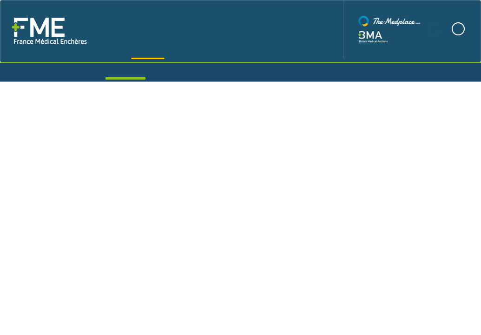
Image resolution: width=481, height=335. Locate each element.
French (434, 28)
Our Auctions (211, 29)
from (185, 203)
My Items (202, 71)
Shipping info (98, 271)
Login (355, 71)
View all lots (61, 256)
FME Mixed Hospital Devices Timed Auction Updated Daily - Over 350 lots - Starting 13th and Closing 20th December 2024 (240, 154)
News (269, 29)
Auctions (125, 71)
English (458, 28)
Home (138, 29)
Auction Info (416, 228)
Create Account (284, 71)
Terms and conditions (168, 271)
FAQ (292, 29)
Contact (318, 29)
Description (43, 271)
